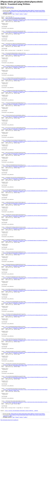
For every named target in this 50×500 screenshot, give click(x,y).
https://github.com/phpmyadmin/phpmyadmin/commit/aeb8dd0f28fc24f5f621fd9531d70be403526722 (25, 255)
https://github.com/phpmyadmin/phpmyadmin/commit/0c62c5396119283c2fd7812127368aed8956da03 (25, 345)
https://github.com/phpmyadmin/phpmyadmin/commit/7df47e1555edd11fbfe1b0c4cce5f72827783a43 (25, 464)
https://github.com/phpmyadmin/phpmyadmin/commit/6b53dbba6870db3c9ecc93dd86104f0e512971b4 (25, 315)
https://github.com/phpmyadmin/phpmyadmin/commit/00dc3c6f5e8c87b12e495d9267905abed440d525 (25, 20)
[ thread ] (17, 13)
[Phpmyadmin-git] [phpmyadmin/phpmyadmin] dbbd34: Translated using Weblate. (28, 10)
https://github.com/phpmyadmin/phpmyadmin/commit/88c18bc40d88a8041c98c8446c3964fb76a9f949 (25, 225)
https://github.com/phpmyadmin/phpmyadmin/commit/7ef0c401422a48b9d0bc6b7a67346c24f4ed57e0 (25, 330)
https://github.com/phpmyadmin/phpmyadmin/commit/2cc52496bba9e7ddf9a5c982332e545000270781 (25, 106)
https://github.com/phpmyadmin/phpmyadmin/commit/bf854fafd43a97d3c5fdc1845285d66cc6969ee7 (25, 136)
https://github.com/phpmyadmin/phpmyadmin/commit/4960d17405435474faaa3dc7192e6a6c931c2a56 (25, 404)
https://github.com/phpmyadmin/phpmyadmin (15, 18)
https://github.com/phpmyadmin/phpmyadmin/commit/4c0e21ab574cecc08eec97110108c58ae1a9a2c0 (25, 50)
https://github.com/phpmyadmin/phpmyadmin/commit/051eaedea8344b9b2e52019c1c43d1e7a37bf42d (25, 61)
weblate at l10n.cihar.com (18, 51)
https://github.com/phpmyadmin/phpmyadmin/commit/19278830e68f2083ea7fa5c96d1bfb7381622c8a (25, 285)
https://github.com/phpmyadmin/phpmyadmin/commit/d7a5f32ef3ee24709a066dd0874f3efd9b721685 (25, 360)
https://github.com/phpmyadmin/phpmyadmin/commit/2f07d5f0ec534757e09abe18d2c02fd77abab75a (25, 374)
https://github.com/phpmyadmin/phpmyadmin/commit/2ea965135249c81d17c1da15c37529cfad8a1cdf (25, 240)
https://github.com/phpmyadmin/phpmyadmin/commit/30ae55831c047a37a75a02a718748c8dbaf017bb (25, 166)
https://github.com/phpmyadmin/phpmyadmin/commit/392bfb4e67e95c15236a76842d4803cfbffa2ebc (25, 479)
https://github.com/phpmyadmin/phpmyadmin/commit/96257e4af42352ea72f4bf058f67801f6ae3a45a (25, 181)
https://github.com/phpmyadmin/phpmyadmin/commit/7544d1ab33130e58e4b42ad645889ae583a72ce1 (25, 121)
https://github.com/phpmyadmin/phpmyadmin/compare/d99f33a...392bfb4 (21, 489)
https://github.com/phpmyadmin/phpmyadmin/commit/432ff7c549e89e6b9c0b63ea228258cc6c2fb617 (25, 389)
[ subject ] (21, 13)
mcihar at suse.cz (10, 7)
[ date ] (13, 13)
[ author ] (25, 13)
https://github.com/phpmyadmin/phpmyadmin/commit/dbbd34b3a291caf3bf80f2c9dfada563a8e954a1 (25, 434)
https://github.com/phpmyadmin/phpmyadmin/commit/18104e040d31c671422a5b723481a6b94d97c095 (25, 35)
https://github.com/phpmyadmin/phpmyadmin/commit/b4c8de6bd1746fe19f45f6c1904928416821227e (25, 210)
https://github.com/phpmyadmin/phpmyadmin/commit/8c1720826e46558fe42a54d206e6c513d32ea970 (25, 91)
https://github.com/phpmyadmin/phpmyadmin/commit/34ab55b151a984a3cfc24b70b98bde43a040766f (25, 76)
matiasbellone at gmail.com (19, 435)
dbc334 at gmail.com (13, 465)
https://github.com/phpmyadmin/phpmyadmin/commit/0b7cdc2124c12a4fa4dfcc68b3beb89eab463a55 (25, 151)
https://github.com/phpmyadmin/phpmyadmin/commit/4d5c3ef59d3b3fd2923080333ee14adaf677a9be (25, 449)
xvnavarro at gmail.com (18, 21)
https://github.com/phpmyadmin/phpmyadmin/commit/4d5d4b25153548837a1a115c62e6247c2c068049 (25, 419)
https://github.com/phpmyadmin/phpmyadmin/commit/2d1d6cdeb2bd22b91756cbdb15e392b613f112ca (25, 300)
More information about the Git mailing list (9, 498)
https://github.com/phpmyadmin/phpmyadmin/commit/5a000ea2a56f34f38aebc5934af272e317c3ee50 (25, 270)
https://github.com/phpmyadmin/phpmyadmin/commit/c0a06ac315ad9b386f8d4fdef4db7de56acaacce (25, 196)
